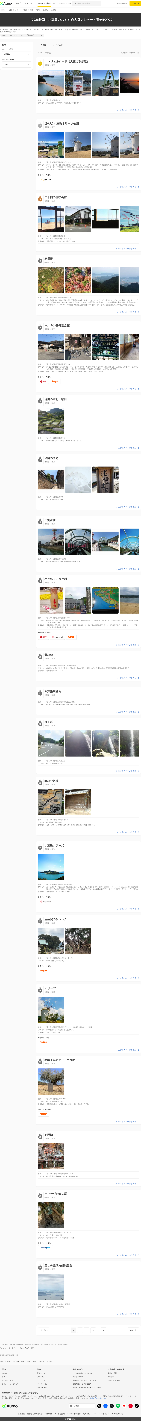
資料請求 (111, 1377)
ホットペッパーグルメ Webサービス (21, 1348)
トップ (18, 3)
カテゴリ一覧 (42, 1387)
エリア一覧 (41, 1380)
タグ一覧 (40, 1377)
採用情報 (48, 1414)
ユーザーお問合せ (74, 1414)
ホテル (25, 3)
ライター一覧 (42, 1384)
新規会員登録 (121, 3)
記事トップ (41, 1373)
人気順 (43, 45)
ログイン (135, 3)
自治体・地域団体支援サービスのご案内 (87, 1387)
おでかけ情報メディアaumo (82, 1373)
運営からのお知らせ (35, 1414)
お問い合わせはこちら (98, 1398)
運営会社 (21, 1414)
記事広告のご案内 (114, 1380)
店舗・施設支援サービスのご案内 (84, 1380)
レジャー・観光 (44, 3)
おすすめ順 (58, 45)
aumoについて (117, 1414)
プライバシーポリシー (101, 1414)
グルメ (33, 3)
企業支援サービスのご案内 (82, 1384)
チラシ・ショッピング (62, 3)
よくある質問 (59, 1414)
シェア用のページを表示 (128, 110)
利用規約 (86, 1414)
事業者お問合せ (113, 1373)
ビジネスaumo (78, 1377)
